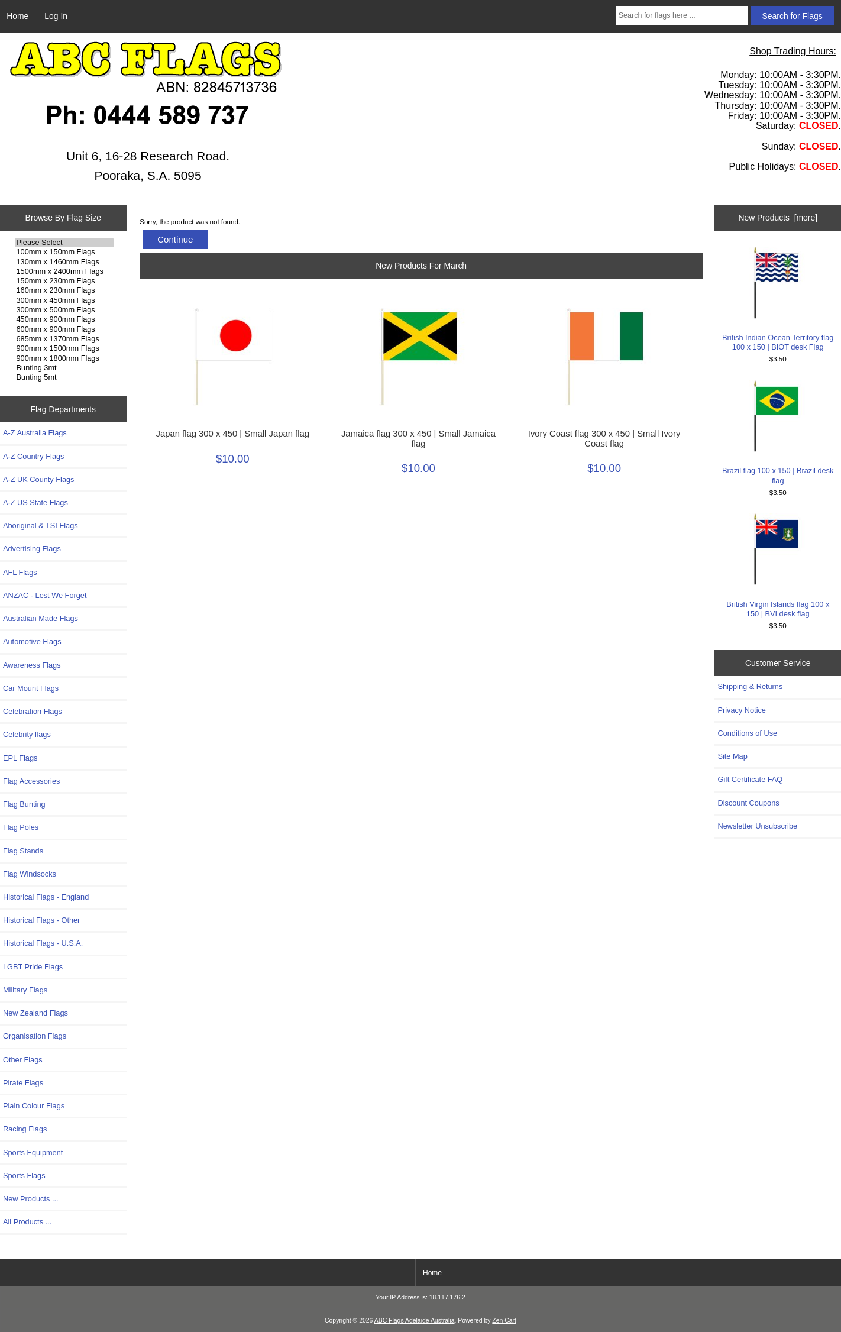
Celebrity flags (27, 734)
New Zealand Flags (35, 1012)
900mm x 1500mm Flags (64, 348)
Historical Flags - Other (41, 920)
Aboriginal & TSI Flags (40, 525)
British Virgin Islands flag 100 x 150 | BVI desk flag (778, 565)
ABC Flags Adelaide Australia (414, 1320)
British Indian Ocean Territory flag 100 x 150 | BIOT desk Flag (778, 299)
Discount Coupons (748, 802)
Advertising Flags (32, 548)
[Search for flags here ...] (682, 15)
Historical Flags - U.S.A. (43, 943)
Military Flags (25, 989)
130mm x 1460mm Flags (64, 262)
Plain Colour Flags (33, 1105)
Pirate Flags (23, 1082)
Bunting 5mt (64, 377)
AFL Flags (20, 572)
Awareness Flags (32, 665)
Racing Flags (25, 1128)
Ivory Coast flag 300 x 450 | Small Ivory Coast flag (604, 438)
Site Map (732, 756)
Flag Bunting (24, 804)
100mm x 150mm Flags (64, 252)
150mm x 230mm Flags (64, 281)
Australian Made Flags (40, 618)
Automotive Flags (32, 641)
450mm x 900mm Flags (64, 319)
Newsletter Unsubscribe (757, 826)
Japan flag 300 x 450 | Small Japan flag (232, 433)
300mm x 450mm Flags (64, 300)
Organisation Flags (34, 1036)
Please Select (64, 242)
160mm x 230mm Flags (64, 290)
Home (17, 16)
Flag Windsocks (29, 873)
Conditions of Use (747, 733)
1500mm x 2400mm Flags (64, 271)
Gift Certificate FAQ (749, 779)
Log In (55, 16)
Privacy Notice (741, 710)
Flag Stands (23, 850)
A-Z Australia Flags (35, 432)
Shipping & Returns (749, 686)
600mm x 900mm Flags (64, 329)
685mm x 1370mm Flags (64, 339)
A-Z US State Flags (35, 502)
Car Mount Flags (31, 688)
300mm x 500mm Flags (64, 310)
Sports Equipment (33, 1152)
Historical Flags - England (46, 897)
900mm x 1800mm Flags (64, 358)
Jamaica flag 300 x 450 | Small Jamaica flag (418, 438)
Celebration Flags (32, 711)
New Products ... (31, 1198)
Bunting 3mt (64, 368)
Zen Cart (504, 1320)
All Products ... (27, 1221)
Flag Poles (20, 827)
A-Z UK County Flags (38, 479)
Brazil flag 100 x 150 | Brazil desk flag (778, 432)
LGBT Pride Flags (33, 966)
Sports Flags (24, 1175)
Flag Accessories (31, 781)
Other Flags (23, 1059)
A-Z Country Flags (33, 456)
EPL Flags (20, 758)
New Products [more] (777, 217)
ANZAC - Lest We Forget (44, 595)
